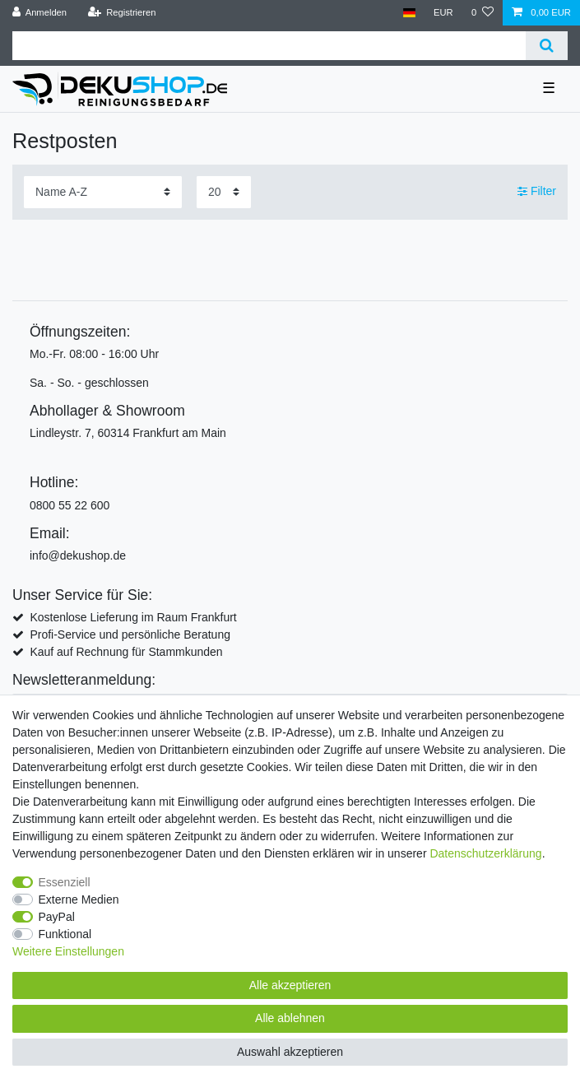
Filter (536, 191)
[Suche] (547, 45)
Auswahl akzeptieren (290, 1051)
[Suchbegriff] (269, 45)
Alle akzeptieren (290, 985)
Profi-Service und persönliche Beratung (130, 634)
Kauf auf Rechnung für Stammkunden (126, 651)
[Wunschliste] (482, 13)
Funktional (65, 934)
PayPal (57, 916)
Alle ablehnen (290, 1018)
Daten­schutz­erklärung (485, 853)
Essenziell (64, 882)
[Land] (408, 13)
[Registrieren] (121, 13)
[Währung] (443, 13)
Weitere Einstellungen (68, 951)
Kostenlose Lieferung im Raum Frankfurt (133, 617)
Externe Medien (79, 899)
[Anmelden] (40, 13)
